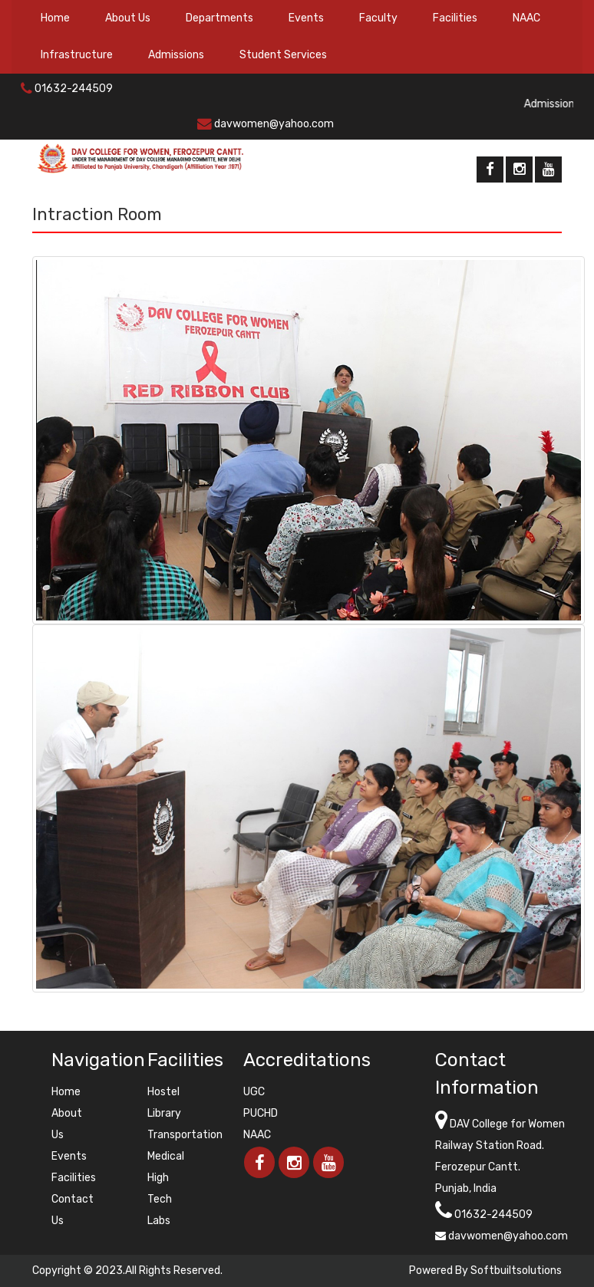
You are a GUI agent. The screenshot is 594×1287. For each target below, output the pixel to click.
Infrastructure (77, 54)
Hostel (163, 1091)
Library (164, 1113)
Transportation (185, 1134)
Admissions (176, 54)
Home (55, 18)
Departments (219, 18)
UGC (254, 1091)
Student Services (283, 54)
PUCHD (260, 1113)
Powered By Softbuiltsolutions (485, 1270)
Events (306, 18)
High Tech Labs (159, 1199)
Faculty (378, 18)
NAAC (526, 18)
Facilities (455, 18)
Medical (165, 1156)
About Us (127, 18)
